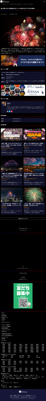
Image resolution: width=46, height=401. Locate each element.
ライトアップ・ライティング (28, 376)
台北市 (4, 361)
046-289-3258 (22, 395)
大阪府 (4, 348)
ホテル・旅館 (12, 378)
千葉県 (32, 345)
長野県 (4, 347)
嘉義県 (20, 369)
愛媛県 (32, 350)
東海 (3, 357)
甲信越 (29, 355)
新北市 (9, 361)
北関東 (12, 355)
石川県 (15, 347)
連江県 (15, 364)
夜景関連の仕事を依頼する (6, 333)
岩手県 (15, 344)
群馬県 (9, 345)
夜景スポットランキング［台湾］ (9, 366)
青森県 (9, 344)
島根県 (43, 348)
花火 (36, 375)
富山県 (9, 347)
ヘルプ (3, 320)
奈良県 (26, 348)
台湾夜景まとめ (34, 378)
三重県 (43, 347)
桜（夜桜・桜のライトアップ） (8, 376)
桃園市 (15, 361)
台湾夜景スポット (19, 378)
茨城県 (43, 344)
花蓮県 (43, 362)
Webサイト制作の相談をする (7, 335)
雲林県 (15, 369)
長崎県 (9, 351)
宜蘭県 (37, 362)
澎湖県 (4, 364)
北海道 (4, 344)
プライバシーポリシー (6, 322)
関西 (11, 357)
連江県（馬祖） (16, 371)
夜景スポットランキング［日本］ (9, 354)
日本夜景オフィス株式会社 (20, 397)
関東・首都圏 (21, 355)
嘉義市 (32, 371)
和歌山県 (32, 348)
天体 (42, 376)
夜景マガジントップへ (22, 218)
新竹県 (32, 361)
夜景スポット (5, 375)
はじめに (3, 314)
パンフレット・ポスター (6, 329)
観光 (3, 378)
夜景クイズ (32, 375)
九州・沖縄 (38, 357)
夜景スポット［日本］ (6, 342)
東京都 (15, 345)
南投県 (26, 362)
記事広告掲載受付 (5, 328)
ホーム (3, 312)
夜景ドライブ (16, 382)
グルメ (7, 378)
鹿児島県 (32, 351)
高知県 (37, 350)
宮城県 (20, 344)
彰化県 (20, 362)
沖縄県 (37, 351)
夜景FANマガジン (6, 373)
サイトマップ (4, 340)
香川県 (26, 350)
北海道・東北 (5, 355)
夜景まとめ (22, 375)
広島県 (9, 350)
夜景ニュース (16, 375)
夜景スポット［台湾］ (6, 359)
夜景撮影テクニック (17, 386)
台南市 (43, 361)
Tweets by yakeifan (23, 273)
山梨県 (43, 345)
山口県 (15, 350)
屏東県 (9, 362)
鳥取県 (37, 348)
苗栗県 (32, 362)
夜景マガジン (5, 386)
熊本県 (15, 351)
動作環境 (3, 338)
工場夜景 (10, 375)
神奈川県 (20, 345)
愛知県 (26, 347)
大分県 (20, 351)
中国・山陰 (21, 357)
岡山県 (4, 350)
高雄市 (4, 362)
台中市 (37, 361)
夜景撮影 (27, 375)
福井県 (20, 347)
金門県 (9, 364)
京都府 (9, 348)
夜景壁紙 (10, 386)
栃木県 (4, 345)
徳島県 (20, 350)
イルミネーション (18, 376)
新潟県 (37, 345)
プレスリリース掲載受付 (6, 326)
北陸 (37, 355)
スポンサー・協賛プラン (6, 324)
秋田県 (26, 344)
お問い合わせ (4, 331)
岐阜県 (32, 347)
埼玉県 (26, 345)
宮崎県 (26, 351)
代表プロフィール (5, 317)
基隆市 (20, 361)
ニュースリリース (5, 337)
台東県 (15, 362)
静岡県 (37, 347)
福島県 (37, 344)
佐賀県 (4, 351)
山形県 (32, 344)
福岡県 (43, 350)
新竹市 (26, 361)
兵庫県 (15, 348)
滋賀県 (20, 348)
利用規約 (3, 318)
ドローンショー (37, 376)
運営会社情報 (4, 315)
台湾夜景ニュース (27, 378)
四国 (28, 357)
